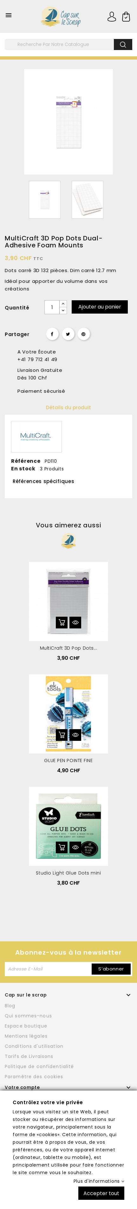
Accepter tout (101, 1193)
